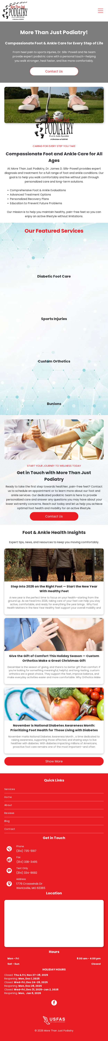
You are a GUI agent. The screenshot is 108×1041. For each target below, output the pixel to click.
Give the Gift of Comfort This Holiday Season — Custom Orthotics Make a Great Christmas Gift (54, 658)
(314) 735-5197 (26, 851)
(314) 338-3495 (26, 862)
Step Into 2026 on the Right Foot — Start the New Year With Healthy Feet (54, 588)
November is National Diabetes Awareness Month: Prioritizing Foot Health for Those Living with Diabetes (54, 727)
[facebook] (54, 1003)
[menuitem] (54, 789)
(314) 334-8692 (26, 873)
